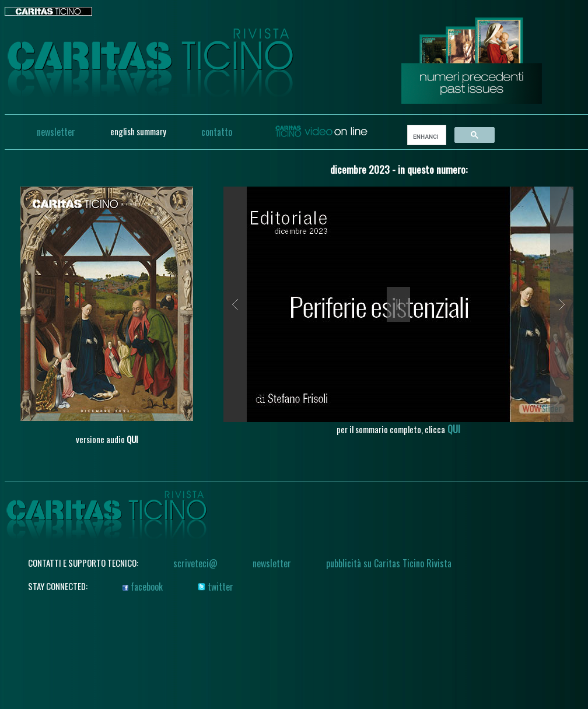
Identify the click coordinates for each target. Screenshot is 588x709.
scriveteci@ (195, 563)
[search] (425, 136)
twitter (215, 587)
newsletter (56, 132)
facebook (143, 587)
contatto (216, 132)
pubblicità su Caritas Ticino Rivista (389, 563)
